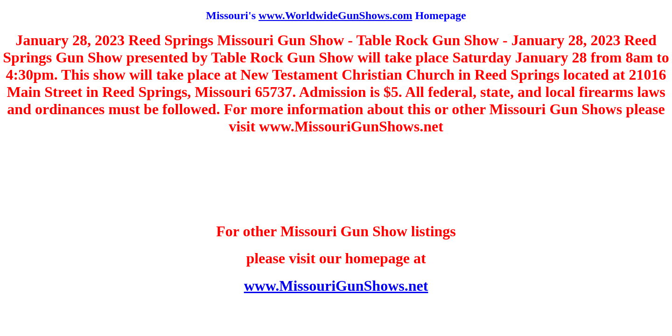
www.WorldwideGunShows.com (335, 15)
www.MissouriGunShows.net (336, 285)
